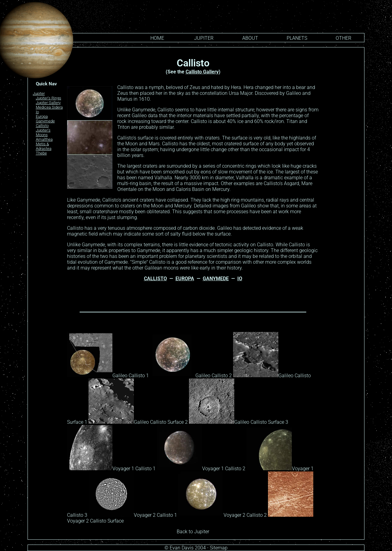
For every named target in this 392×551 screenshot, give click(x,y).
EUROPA (184, 278)
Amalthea (44, 139)
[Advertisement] (343, 146)
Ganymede (45, 121)
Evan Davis (182, 548)
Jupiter (203, 38)
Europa (42, 116)
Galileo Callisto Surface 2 (138, 422)
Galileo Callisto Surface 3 (238, 422)
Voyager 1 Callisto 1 (111, 468)
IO (239, 278)
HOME (157, 38)
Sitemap (219, 548)
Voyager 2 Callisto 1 (133, 515)
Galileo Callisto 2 (191, 375)
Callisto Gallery (202, 72)
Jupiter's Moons (43, 132)
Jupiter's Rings (48, 98)
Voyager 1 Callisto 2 (201, 468)
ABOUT (250, 38)
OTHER (343, 38)
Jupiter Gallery (48, 102)
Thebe (41, 153)
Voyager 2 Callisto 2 (222, 515)
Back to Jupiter (193, 531)
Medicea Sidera (49, 107)
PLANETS (297, 38)
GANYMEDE (216, 278)
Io (37, 112)
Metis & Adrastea (43, 146)
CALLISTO (155, 278)
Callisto (42, 125)
